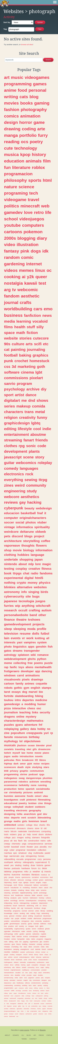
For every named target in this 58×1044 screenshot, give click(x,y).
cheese (34, 993)
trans (29, 412)
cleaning (7, 893)
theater (30, 847)
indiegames (10, 778)
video (9, 244)
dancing (46, 671)
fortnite (8, 696)
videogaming (24, 903)
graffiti (6, 924)
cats (24, 96)
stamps (46, 687)
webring (46, 995)
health (19, 327)
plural (25, 916)
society (21, 926)
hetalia (40, 998)
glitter (19, 1006)
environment (9, 828)
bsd (51, 877)
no (48, 729)
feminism (33, 821)
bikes (30, 947)
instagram (19, 954)
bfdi (6, 771)
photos (31, 522)
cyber (12, 850)
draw (33, 865)
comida (38, 406)
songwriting (20, 998)
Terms (24, 1039)
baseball (15, 847)
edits (51, 1011)
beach (47, 990)
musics (29, 993)
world (36, 893)
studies (49, 1001)
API (35, 1035)
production (10, 789)
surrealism (44, 885)
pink (25, 251)
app (37, 671)
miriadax (7, 947)
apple (28, 965)
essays (16, 691)
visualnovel (38, 916)
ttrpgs (17, 573)
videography (28, 862)
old (45, 828)
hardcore (21, 906)
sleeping (19, 629)
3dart (13, 936)
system (42, 642)
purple (17, 918)
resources (20, 737)
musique (11, 1014)
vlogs (35, 972)
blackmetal (12, 1016)
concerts (36, 947)
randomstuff (13, 998)
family (19, 683)
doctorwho (26, 1008)
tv (14, 289)
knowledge (8, 913)
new (26, 972)
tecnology (18, 990)
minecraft (30, 205)
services (48, 844)
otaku (28, 939)
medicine (41, 700)
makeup (23, 406)
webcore (11, 497)
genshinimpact (15, 924)
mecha (39, 1008)
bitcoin (14, 831)
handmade (19, 959)
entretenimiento (36, 983)
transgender (32, 650)
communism (37, 771)
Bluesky (43, 1030)
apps (31, 646)
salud (46, 888)
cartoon (9, 683)
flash (20, 840)
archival (6, 1008)
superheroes (34, 942)
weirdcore (11, 531)
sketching (30, 906)
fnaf (40, 513)
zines (8, 485)
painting (18, 349)
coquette (41, 683)
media (9, 321)
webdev (21, 825)
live (21, 947)
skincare (21, 880)
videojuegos (31, 218)
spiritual (6, 998)
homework (28, 908)
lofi (5, 1006)
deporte (15, 817)
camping (16, 949)
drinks (49, 1014)
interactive (19, 708)
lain (6, 638)
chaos (46, 954)
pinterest (31, 799)
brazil (15, 906)
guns (13, 944)
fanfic (13, 667)
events (16, 638)
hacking (34, 502)
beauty (29, 508)
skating (18, 865)
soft (16, 926)
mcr (50, 847)
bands (13, 908)
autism (46, 610)
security (45, 712)
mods (49, 924)
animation (30, 116)
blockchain (47, 916)
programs (40, 939)
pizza (7, 708)
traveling (20, 749)
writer (16, 934)
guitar (9, 463)
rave (46, 1014)
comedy (11, 468)
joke (14, 983)
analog (22, 913)
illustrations (8, 949)
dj (42, 871)
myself (16, 752)
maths (17, 821)
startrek (37, 949)
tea (15, 840)
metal (40, 412)
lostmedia (23, 962)
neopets (47, 977)
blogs (28, 536)
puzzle (48, 663)
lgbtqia (25, 882)
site (28, 596)
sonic (31, 446)
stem (39, 1011)
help (29, 834)
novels (39, 756)
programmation (8, 988)
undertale (11, 559)
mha (27, 1001)
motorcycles (37, 1001)
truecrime (16, 874)
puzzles (9, 724)
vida (13, 967)
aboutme (38, 434)
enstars (7, 890)
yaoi (19, 642)
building (24, 944)
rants (5, 942)
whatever (22, 853)
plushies (47, 778)
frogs (38, 913)
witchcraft (43, 605)
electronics (14, 474)
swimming (48, 880)
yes (12, 865)
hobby (41, 729)
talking (11, 942)
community (36, 485)
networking (45, 913)
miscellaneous (22, 993)
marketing (27, 366)
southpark (8, 862)
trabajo (44, 1006)
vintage (9, 527)
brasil (44, 821)
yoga (24, 844)
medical (44, 875)
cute (8, 148)
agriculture (19, 1008)
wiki (33, 654)
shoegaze (43, 965)
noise (36, 763)
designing (9, 814)
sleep (8, 629)
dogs (36, 251)
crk (23, 972)
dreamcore (44, 749)
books (26, 103)
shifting (36, 988)
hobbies (23, 554)
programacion (18, 173)
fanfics (5, 1001)
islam (34, 985)
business (13, 315)
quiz (49, 980)
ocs (24, 141)
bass (33, 995)
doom (41, 834)
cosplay (21, 568)
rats (27, 913)
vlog (30, 853)
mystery (31, 716)
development (15, 451)
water (23, 931)
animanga (42, 893)
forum (34, 868)
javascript (13, 457)
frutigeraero (11, 671)
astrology (10, 654)
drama (17, 877)
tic (26, 1006)
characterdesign (14, 720)
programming (18, 83)
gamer (47, 865)
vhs (51, 888)
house (35, 959)
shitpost (16, 962)
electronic (21, 810)
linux (40, 270)
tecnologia (26, 601)
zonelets (9, 749)
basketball (28, 513)
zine (6, 733)
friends (41, 440)
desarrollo (36, 1003)
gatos (7, 650)
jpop (20, 834)
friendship (8, 911)
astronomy (12, 592)
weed (6, 865)
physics (44, 582)
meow (37, 752)
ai (23, 276)
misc (6, 817)
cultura (48, 898)
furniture (37, 908)
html (47, 180)
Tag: (5, 29)
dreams (18, 650)
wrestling (45, 781)
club (26, 1003)
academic (46, 921)
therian (7, 868)
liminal (31, 954)
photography (34, 109)
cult (39, 993)
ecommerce (10, 785)
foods (30, 796)
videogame (15, 199)
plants (34, 451)
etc (46, 344)
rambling (24, 985)
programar (20, 850)
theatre (21, 619)
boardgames (11, 799)
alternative (24, 587)
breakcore (27, 760)
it (45, 513)
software (12, 372)
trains (43, 840)
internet (34, 263)
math (20, 333)
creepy (7, 844)
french (44, 949)
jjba (41, 942)
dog (24, 691)
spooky (40, 985)
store (37, 828)
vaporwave (12, 545)
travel (33, 199)
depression (43, 903)
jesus (6, 840)
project (39, 536)
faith (17, 1016)
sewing (30, 480)
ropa (20, 882)
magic (46, 564)
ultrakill (24, 967)
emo (48, 308)
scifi (38, 344)
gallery (24, 729)
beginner (9, 1006)
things (47, 803)
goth (41, 366)
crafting (34, 610)
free (30, 663)
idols (48, 965)
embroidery (46, 972)
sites (32, 921)
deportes (28, 700)
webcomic (27, 289)
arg (7, 289)
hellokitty (24, 785)
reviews (11, 502)
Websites (13, 11)
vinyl (25, 977)
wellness (43, 924)
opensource (25, 877)
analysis (13, 898)
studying (37, 767)
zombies (44, 1001)
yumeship (24, 990)
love (28, 212)
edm (37, 890)
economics (44, 877)
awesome (20, 796)
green (41, 880)
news (47, 315)
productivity (34, 1006)
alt (11, 840)
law (23, 752)
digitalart (12, 400)
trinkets (14, 890)
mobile (30, 918)
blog (34, 96)
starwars (36, 837)
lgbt (38, 372)
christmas (33, 1008)
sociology (13, 900)
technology (25, 148)
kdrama (27, 895)
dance (30, 395)
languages (29, 468)
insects (47, 871)
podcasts (16, 868)
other (42, 615)
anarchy (23, 924)
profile (41, 629)
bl (41, 828)
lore (38, 564)
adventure (30, 724)
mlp (31, 564)
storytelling (31, 541)
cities (22, 1011)
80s (48, 825)
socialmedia (43, 789)
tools (6, 834)
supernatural (41, 862)
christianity (15, 792)
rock (29, 474)
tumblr (7, 847)
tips (23, 1006)
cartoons (13, 231)
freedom (34, 888)
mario (6, 831)
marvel (32, 691)
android (38, 792)
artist (19, 395)
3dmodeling (44, 817)
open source (24, 1030)
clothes (10, 446)
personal (37, 90)
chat (26, 573)
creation (6, 918)
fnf (40, 724)
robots (8, 687)
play (5, 957)
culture (18, 344)
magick (25, 980)
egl (22, 908)
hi (20, 888)
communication (35, 970)
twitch (7, 752)
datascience (7, 983)
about (22, 564)
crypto (21, 582)
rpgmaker (7, 931)
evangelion (35, 965)
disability (17, 975)
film (47, 161)
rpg (22, 446)
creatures (21, 988)
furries (9, 605)
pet (29, 1006)
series (9, 406)
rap (6, 667)
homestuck (39, 361)
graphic (24, 771)
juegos (40, 601)
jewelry (23, 803)
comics (11, 116)
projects (39, 624)
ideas (27, 890)
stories (25, 338)
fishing (6, 898)
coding (29, 128)
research (10, 610)
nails (16, 942)
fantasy (11, 251)
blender (40, 745)
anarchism (30, 814)
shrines (37, 952)
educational (10, 803)
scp (33, 998)
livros (45, 906)
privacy (14, 771)
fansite (8, 737)
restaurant (28, 885)
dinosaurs (21, 828)
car (6, 792)
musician (50, 1006)
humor (41, 704)
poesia (38, 977)
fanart (28, 440)
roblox (38, 167)
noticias (50, 949)
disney (36, 954)
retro (39, 212)
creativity (27, 417)
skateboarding (24, 696)
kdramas (38, 957)
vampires (30, 642)
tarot (7, 691)
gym (26, 687)
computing (46, 831)
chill (36, 906)
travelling (9, 810)
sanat (40, 972)
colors (16, 913)
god (39, 814)
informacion (16, 931)
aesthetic (30, 296)
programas (18, 871)
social (19, 522)
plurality (43, 847)
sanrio (9, 383)
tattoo (33, 939)
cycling (35, 931)
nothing (9, 582)
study (32, 491)
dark (15, 763)
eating (33, 913)
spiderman (46, 957)
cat (6, 349)
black (48, 988)
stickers (48, 834)
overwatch (6, 990)
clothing (10, 554)
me (24, 400)
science (26, 186)
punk (8, 361)
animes (29, 683)
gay (22, 502)
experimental (13, 578)
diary (42, 238)
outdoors (40, 806)
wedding (50, 911)
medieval (40, 929)
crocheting (14, 947)
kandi (15, 882)
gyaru (19, 724)
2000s (10, 238)
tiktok (44, 868)
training (23, 965)
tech (33, 193)
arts (29, 344)
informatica (24, 527)
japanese (10, 601)
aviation (6, 921)
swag (22, 778)
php (28, 1011)
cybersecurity (14, 596)
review (13, 939)
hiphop (8, 763)
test (42, 283)
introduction (27, 756)
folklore (18, 967)
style (28, 767)
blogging (26, 238)
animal (16, 957)
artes (37, 911)
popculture (18, 733)
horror (25, 122)
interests (9, 642)
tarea (30, 990)
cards (25, 959)
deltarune (27, 531)
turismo (43, 890)
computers (33, 225)
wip (17, 605)
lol (20, 741)
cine (40, 803)
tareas (31, 988)
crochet (21, 361)
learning (23, 321)
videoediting (9, 859)
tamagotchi (13, 1003)
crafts (25, 302)
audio (15, 756)
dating (47, 967)
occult (22, 610)
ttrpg (43, 480)
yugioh (44, 1008)
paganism (31, 977)
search (6, 888)
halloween (33, 898)
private (15, 1006)
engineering (14, 491)
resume (25, 633)
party (30, 972)
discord (17, 536)
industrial (6, 959)
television (11, 633)
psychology (14, 389)
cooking (12, 276)
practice (11, 926)
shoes (6, 880)
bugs (36, 596)
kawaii (30, 283)
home (30, 752)
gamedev (13, 212)
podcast (33, 774)
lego (6, 856)
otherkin (13, 880)
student (29, 806)
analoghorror (24, 949)
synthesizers (40, 962)
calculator (12, 980)
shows (42, 400)
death (20, 767)
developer (27, 671)
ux (26, 926)
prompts (29, 975)
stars (46, 767)
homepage (8, 885)
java (36, 847)
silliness (27, 983)
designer (44, 980)
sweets (41, 988)
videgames (45, 1011)
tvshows (34, 619)
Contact (32, 1039)
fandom (12, 296)
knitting (40, 638)
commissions (16, 378)
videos (11, 270)
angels (38, 882)
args (6, 850)
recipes (45, 763)
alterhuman (37, 918)
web (45, 205)
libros (42, 760)
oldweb (40, 531)
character (32, 944)
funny (42, 417)
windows (10, 675)
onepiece (43, 936)
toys (21, 667)
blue (36, 825)
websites (40, 587)
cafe (49, 840)
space (9, 333)
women (31, 911)
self (29, 1003)
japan (39, 559)
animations (32, 675)
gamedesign (12, 704)
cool (37, 429)
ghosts (47, 929)
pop (22, 856)
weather (36, 871)
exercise (6, 975)
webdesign (44, 508)
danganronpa (33, 778)
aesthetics (30, 497)
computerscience (35, 844)
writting (30, 916)
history (39, 154)
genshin (41, 646)
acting (28, 837)
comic (27, 257)
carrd (20, 675)
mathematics (35, 720)
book (7, 573)
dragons (9, 716)
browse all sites (27, 44)
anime (10, 90)
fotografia (45, 837)
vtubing (45, 985)
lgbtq (35, 423)
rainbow (42, 990)
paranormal (10, 781)
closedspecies (31, 900)
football (11, 355)
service (21, 900)
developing (36, 990)
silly (40, 327)
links (35, 712)
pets (7, 536)
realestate (22, 831)
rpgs (41, 774)
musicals (10, 745)
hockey (41, 898)
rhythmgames (8, 962)
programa (16, 911)
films (8, 327)
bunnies (8, 796)
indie (46, 429)
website (11, 338)
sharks (42, 825)
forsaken (7, 939)
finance (9, 619)
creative (34, 568)
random (12, 257)
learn (41, 888)
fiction (32, 333)
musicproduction (43, 959)
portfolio (28, 135)
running (42, 785)
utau (45, 796)
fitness (46, 568)
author (6, 900)
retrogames (25, 921)
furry (43, 135)
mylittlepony (25, 970)
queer (41, 276)
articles (10, 957)
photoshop (27, 998)
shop (7, 550)
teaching (25, 712)
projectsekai (34, 1011)
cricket (35, 880)
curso (46, 895)
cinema (27, 372)
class (25, 947)
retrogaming (31, 856)
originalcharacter (16, 970)
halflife (12, 990)
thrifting (7, 908)
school (11, 218)
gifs (35, 749)
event (22, 847)
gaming (41, 103)
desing (6, 980)
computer (11, 518)
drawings (37, 679)
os (50, 954)
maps (44, 882)
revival (43, 952)
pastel (47, 853)
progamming (11, 774)
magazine (47, 939)
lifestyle (25, 429)
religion (11, 417)
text (12, 895)
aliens (29, 667)
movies (11, 103)
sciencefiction (15, 921)
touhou (8, 700)
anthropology (8, 934)
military (6, 993)
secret (16, 1014)
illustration (27, 244)
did (18, 908)
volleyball (18, 806)
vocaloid (40, 321)
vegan (15, 993)
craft (22, 799)
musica (11, 154)
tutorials (36, 924)
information (44, 550)
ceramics (7, 944)
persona (47, 859)
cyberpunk (13, 508)
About (7, 1035)
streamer (40, 1014)
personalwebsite (16, 615)
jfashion (21, 745)
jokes (10, 993)
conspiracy (42, 900)
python (41, 659)
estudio (29, 931)
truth (36, 926)
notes (43, 947)
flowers (41, 545)
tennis (16, 903)
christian (18, 916)
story (39, 457)
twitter (33, 957)
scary (6, 916)
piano (46, 752)
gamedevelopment (17, 624)
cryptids (43, 934)
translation (31, 850)
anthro (46, 993)
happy (23, 1001)
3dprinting (8, 882)
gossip (5, 1014)
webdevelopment (15, 659)
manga (11, 135)
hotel (31, 1001)
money (32, 582)
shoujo (45, 998)
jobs (42, 977)
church (25, 954)
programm (17, 995)
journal (11, 302)
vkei (28, 749)
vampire (22, 952)
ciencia (6, 1016)
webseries (35, 934)
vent (23, 817)
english (35, 687)
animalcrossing (8, 977)
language (37, 554)
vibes (18, 1001)
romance (43, 654)
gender (35, 1014)
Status (49, 1035)
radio (34, 573)
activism (34, 781)
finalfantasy (20, 983)
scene (28, 457)
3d (14, 366)
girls (24, 821)
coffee (45, 541)
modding (30, 704)
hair (12, 918)
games (40, 83)
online (20, 716)
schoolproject (33, 936)
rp (51, 733)
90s (7, 344)
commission (36, 980)
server (34, 929)
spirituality (42, 527)
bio (41, 691)
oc (49, 270)
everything (13, 480)
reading (12, 141)
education (14, 161)
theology (42, 931)
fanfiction (32, 315)
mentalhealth (43, 667)
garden (22, 934)
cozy (39, 859)
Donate (16, 1035)
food (22, 90)
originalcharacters (33, 518)
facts (30, 985)
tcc (39, 868)
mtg (30, 980)
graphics (40, 355)
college (7, 837)
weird (20, 485)
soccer (9, 522)
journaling (36, 349)
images (20, 837)
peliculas (9, 760)
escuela (20, 859)
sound (32, 882)
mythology (11, 741)
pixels (26, 679)
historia (39, 865)
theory (18, 944)
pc (24, 834)
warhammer (28, 1014)
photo (8, 646)
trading (26, 865)
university (38, 921)
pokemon (33, 231)
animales (15, 893)
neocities (7, 952)
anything (28, 605)
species (28, 934)
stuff (31, 327)
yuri (46, 733)
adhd (26, 988)
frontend (6, 970)
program (24, 383)
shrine (23, 774)
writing (11, 96)
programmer (30, 859)
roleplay (45, 463)
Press (41, 1035)
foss (5, 926)
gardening (14, 263)
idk (45, 251)
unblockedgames (24, 957)
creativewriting (8, 985)
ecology (28, 880)
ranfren (50, 998)
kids (47, 947)
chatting (21, 890)
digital (29, 578)
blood (12, 959)
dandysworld (12, 1001)
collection (42, 850)
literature (21, 167)
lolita (19, 814)
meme (8, 663)
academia (8, 906)
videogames (37, 77)
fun (7, 167)
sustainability (8, 929)
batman (19, 936)
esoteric (46, 942)
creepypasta (34, 733)
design (11, 122)
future (41, 954)
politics (11, 205)
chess (31, 708)
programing (16, 193)
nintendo (10, 564)
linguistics (20, 646)
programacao (47, 918)
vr (23, 638)
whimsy (17, 862)
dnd (31, 400)
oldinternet (20, 1003)
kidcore (7, 895)
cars (38, 308)
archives (46, 944)
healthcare (19, 895)
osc (38, 708)
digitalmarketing (26, 893)
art (6, 77)
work (30, 638)
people (11, 877)
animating (45, 983)
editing (10, 429)
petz (19, 898)
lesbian (32, 803)
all (47, 638)
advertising (7, 967)
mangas (31, 926)
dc (49, 875)
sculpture (34, 903)
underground (39, 995)
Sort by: (7, 22)
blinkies (9, 587)
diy (43, 389)
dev (45, 814)
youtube (12, 225)
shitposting (8, 903)
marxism (19, 980)
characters (13, 412)
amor (23, 763)
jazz (14, 837)
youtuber (44, 970)
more (12, 995)
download (6, 995)
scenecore (10, 767)
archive (33, 389)
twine (21, 789)
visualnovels (12, 679)
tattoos (36, 885)
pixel (49, 745)
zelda (16, 977)
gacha (30, 924)
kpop (25, 154)
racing (49, 900)
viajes (42, 967)
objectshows (32, 741)
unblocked (10, 824)
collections (12, 1008)
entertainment (16, 434)
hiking (39, 696)
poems (38, 663)
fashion (11, 109)
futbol (45, 633)
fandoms (46, 573)
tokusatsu (49, 1008)
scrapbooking (31, 962)
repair (35, 975)
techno (7, 874)
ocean (31, 745)
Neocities (14, 1030)
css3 (32, 949)
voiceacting (31, 967)
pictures (28, 792)
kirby (33, 890)
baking (25, 355)
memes (26, 270)
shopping (26, 559)
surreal (24, 911)
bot (20, 942)
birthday (34, 737)
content (6, 965)
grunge (8, 821)
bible (33, 895)
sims (12, 975)
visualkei (18, 972)
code (41, 446)
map (18, 1011)
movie (17, 550)
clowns (30, 828)
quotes (28, 929)
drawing (12, 128)
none (33, 785)
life (48, 212)
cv (40, 906)
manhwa (8, 853)
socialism (35, 877)
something (17, 985)
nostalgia (13, 283)
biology (28, 550)
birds (44, 592)
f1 (49, 862)
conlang (39, 944)
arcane (42, 1003)
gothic (18, 687)
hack (42, 993)
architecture (13, 541)
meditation (15, 952)
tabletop (7, 871)
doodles (40, 975)
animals (34, 161)
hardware (25, 868)
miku (26, 871)
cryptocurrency (19, 929)
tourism (25, 898)
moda (31, 629)
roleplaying (11, 729)
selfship (17, 965)
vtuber (42, 522)
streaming (13, 440)
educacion (11, 513)
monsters (26, 874)
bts (25, 840)
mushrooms (49, 1003)
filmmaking (44, 799)
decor (11, 965)
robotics (23, 781)
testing (9, 568)
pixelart (36, 378)
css (7, 366)
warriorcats (14, 856)
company (7, 936)
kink (36, 998)
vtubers (13, 834)
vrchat (23, 975)
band (33, 615)
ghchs (32, 659)
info (24, 592)
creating (12, 954)
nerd (15, 885)
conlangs (27, 995)
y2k (30, 276)
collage (29, 825)
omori (38, 796)
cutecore (41, 338)
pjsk (29, 763)
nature (10, 186)
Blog (29, 1035)
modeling (26, 888)
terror (37, 967)
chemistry (16, 844)
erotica (25, 936)
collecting (19, 663)
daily (23, 995)
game (39, 122)
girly (5, 877)
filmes (20, 885)
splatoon (23, 654)
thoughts (28, 545)
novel (34, 834)
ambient (23, 918)
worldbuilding (18, 308)
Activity (9, 17)
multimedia (38, 853)
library (43, 911)
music (17, 77)
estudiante (14, 888)
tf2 (36, 760)
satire (21, 977)
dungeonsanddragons (10, 1011)
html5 (39, 578)
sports (34, 180)
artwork (39, 895)
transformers (34, 831)
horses (41, 856)
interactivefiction (9, 972)
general (11, 916)
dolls (35, 633)
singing (33, 592)
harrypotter (21, 939)
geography (35, 810)
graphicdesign (17, 423)
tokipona (22, 1014)
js (30, 871)
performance (30, 952)
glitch (41, 926)
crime (30, 959)
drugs (44, 908)
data (33, 729)
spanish (30, 789)
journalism (11, 712)
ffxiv (18, 760)
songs (7, 806)
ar (4, 1003)
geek (16, 988)
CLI (23, 1035)
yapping (25, 942)
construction (33, 840)
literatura (36, 874)
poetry (36, 141)
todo (8, 1003)
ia (44, 988)
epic (15, 853)
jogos (7, 756)
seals (47, 962)
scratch (31, 817)
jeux (40, 1006)
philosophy (15, 180)
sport (8, 395)
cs (47, 952)
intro (18, 700)
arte (41, 128)
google (6, 954)
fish (50, 646)
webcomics (26, 463)
